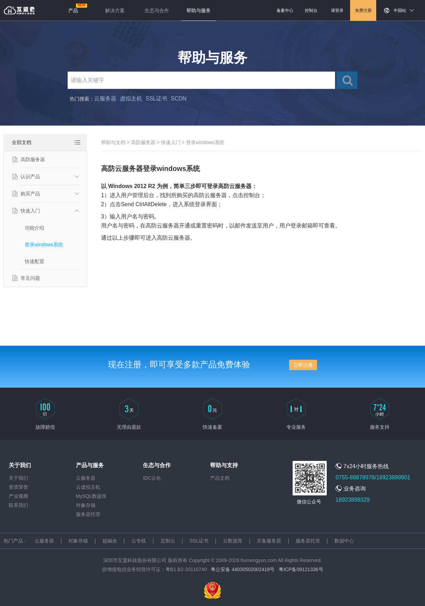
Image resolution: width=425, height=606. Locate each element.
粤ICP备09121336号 (301, 569)
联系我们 (18, 505)
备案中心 (285, 10)
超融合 (109, 541)
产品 (73, 10)
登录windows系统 (44, 244)
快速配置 (34, 261)
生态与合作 (157, 10)
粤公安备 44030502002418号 (243, 569)
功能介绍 (34, 228)
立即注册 (303, 365)
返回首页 (19, 10)
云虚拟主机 (88, 487)
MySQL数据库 (91, 496)
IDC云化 (152, 478)
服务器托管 (88, 514)
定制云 (168, 541)
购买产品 (30, 193)
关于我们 (18, 478)
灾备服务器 (269, 541)
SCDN (178, 99)
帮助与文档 (113, 142)
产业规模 (18, 496)
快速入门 (30, 211)
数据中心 (344, 541)
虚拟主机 (131, 99)
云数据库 (232, 541)
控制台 (311, 10)
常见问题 (30, 278)
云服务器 (105, 99)
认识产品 (30, 176)
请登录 (337, 10)
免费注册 (363, 10)
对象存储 (85, 505)
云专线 (138, 541)
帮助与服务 (198, 10)
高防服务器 (33, 159)
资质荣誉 (18, 487)
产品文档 (220, 478)
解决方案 (115, 10)
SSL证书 (156, 99)
